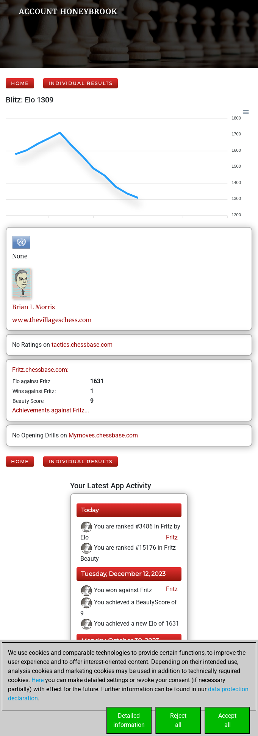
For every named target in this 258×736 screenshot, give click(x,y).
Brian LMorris (33, 307)
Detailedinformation (129, 720)
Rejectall (178, 720)
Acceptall (227, 720)
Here (37, 680)
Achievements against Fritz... (50, 410)
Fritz (171, 537)
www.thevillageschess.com (52, 320)
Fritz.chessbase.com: (40, 369)
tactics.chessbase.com (82, 344)
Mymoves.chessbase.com (103, 435)
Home (20, 83)
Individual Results (80, 83)
